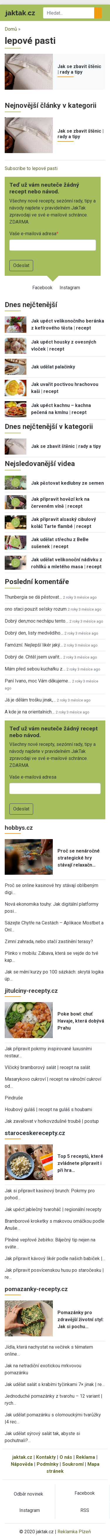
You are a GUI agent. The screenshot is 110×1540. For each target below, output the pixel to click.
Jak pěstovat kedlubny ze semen (67, 483)
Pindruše (14, 1098)
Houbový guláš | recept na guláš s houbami (48, 1109)
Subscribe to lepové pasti (31, 168)
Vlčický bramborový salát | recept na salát (47, 1067)
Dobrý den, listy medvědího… (34, 633)
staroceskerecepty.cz (35, 1133)
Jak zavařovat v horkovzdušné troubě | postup (52, 1121)
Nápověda (22, 1464)
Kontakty (46, 1457)
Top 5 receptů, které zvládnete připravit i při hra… (80, 1163)
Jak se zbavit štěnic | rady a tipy (79, 69)
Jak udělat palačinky (53, 367)
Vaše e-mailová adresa (32, 233)
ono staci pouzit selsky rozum (36, 609)
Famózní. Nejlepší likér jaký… (34, 645)
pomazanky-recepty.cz (36, 1289)
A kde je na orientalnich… (30, 712)
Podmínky (47, 1464)
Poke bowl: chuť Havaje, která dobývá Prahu (80, 1021)
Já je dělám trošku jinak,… (30, 700)
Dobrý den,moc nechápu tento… (36, 621)
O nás (66, 1457)
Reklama (85, 1457)
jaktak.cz (22, 1457)
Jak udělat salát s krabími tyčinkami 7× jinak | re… (55, 1384)
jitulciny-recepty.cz (31, 990)
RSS (84, 1510)
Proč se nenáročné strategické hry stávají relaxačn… (78, 858)
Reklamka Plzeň (74, 1531)
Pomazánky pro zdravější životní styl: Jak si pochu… (80, 1319)
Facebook (42, 287)
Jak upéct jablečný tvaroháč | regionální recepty (53, 1209)
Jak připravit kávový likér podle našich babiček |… (55, 1258)
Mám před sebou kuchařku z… (35, 669)
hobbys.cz (19, 827)
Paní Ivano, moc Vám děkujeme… (38, 681)
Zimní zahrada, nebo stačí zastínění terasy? (49, 941)
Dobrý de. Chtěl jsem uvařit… (33, 657)
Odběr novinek (28, 1494)
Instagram (70, 287)
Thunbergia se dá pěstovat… (33, 597)
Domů (11, 29)
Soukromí (73, 1464)
